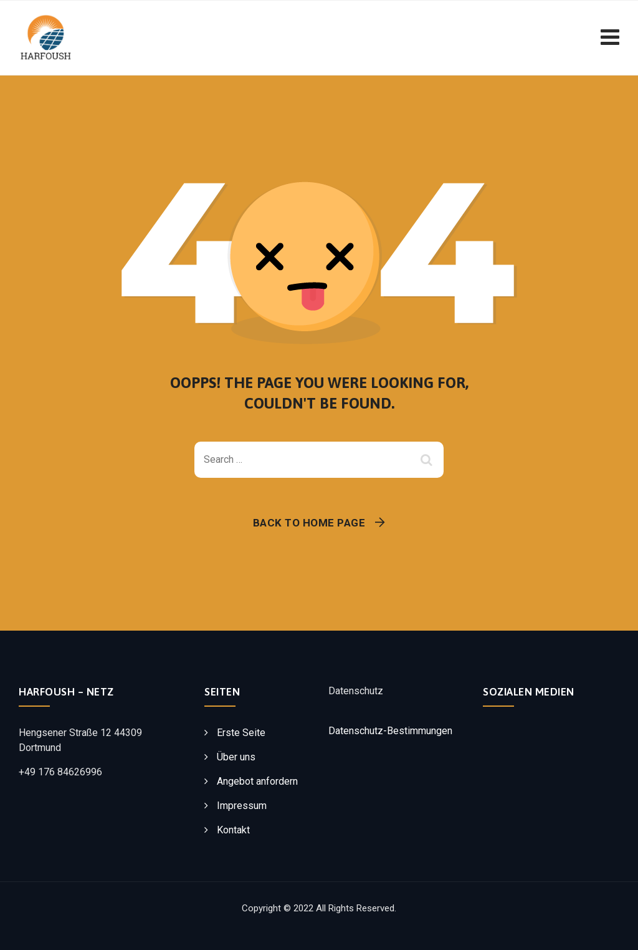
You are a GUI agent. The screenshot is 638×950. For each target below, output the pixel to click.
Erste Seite (241, 733)
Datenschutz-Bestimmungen (390, 731)
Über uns (236, 757)
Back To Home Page (309, 522)
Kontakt (233, 830)
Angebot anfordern (257, 781)
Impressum (242, 806)
